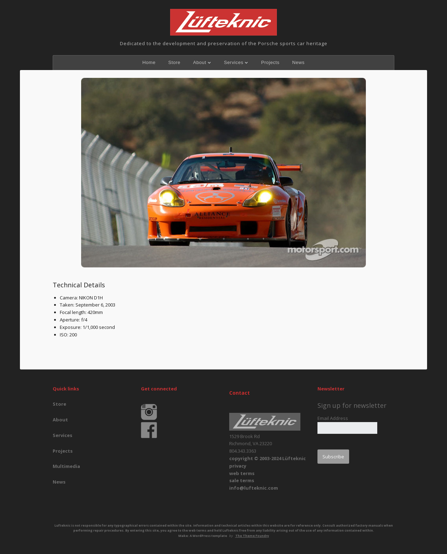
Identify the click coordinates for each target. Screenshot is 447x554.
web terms (241, 473)
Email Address (332, 418)
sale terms (241, 480)
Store (174, 62)
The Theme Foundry (252, 535)
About (199, 62)
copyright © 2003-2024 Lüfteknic (267, 458)
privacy (237, 466)
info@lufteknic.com (253, 488)
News (298, 62)
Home (149, 62)
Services (233, 62)
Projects (270, 62)
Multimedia (66, 466)
